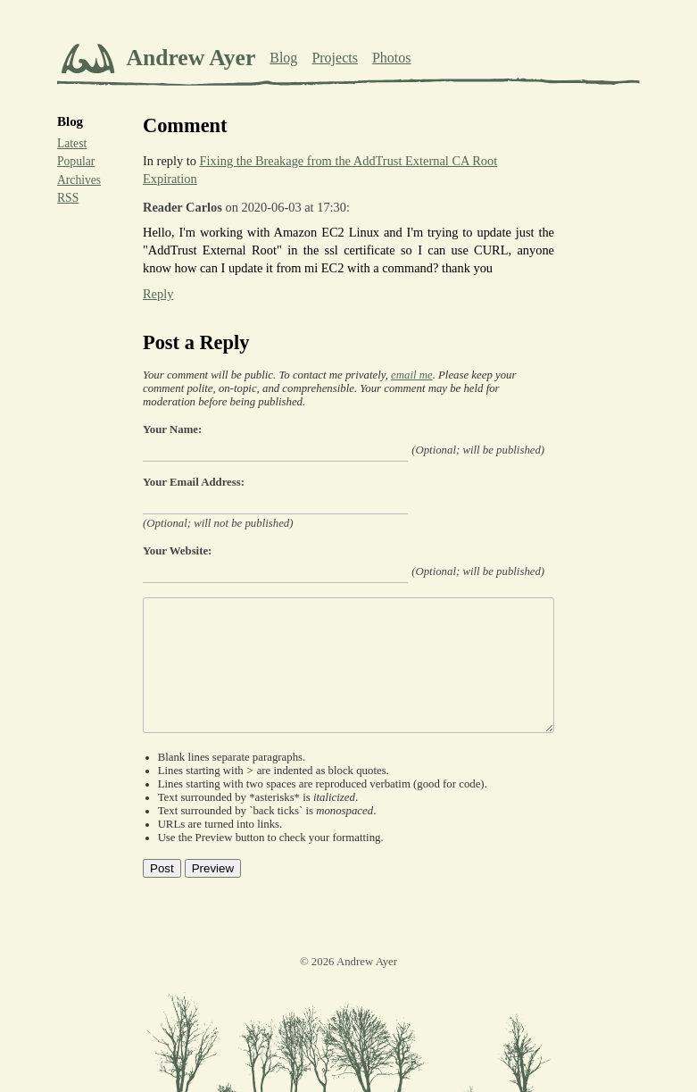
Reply (158, 294)
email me (412, 375)
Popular (76, 161)
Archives (79, 180)
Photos (391, 57)
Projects (334, 57)
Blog (283, 57)
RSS (68, 197)
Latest (72, 143)
